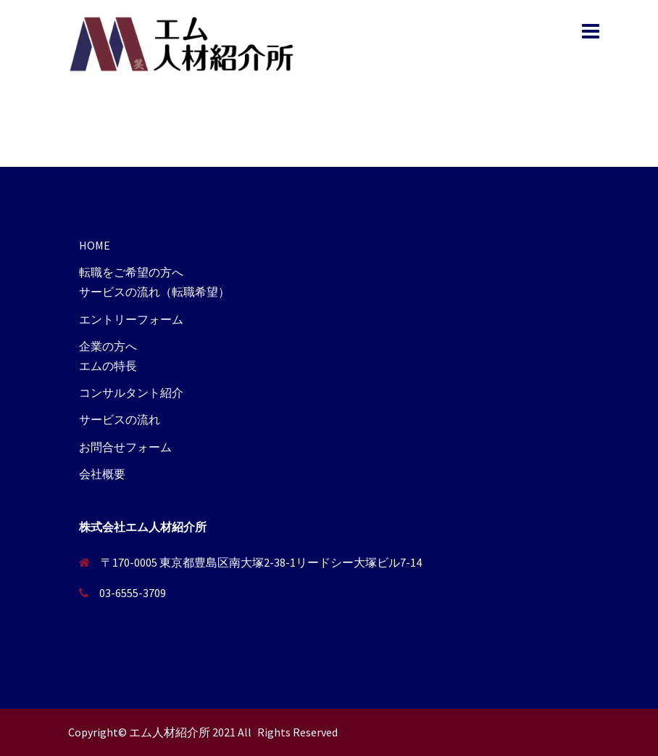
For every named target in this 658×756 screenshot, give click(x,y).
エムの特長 (108, 365)
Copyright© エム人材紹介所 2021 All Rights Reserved (203, 732)
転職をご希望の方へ (131, 272)
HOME (94, 245)
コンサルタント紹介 (131, 392)
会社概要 (102, 474)
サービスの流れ (119, 419)
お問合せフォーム (125, 447)
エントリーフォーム (131, 319)
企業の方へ (108, 346)
